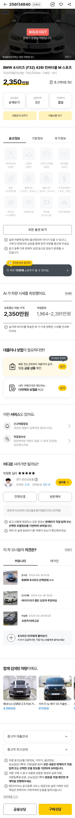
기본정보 (37, 138)
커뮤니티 (20, 561)
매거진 (54, 561)
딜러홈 (62, 482)
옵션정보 (14, 138)
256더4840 (25, 4)
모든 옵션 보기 (37, 230)
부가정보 (60, 138)
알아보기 (37, 366)
